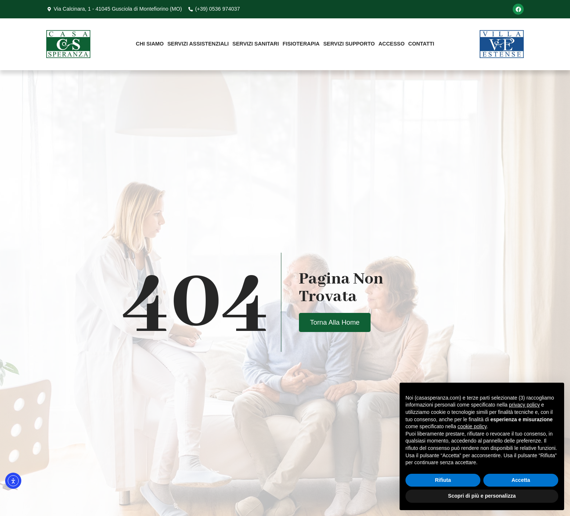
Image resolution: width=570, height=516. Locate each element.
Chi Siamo (150, 44)
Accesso (391, 44)
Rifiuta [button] (443, 480)
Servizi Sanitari (255, 44)
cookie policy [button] (472, 426)
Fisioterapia (301, 44)
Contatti (421, 44)
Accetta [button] (521, 480)
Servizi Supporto (349, 44)
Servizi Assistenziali (198, 44)
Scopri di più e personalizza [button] (482, 496)
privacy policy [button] (524, 405)
